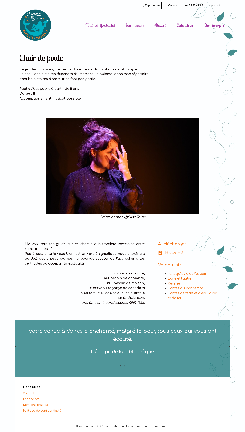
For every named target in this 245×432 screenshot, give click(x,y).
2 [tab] (124, 366)
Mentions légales (35, 405)
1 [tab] (120, 366)
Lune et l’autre (179, 278)
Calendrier (185, 25)
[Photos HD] (170, 252)
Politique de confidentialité (42, 410)
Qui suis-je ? (214, 25)
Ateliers (160, 25)
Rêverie (174, 283)
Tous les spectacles (100, 25)
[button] (15, 346)
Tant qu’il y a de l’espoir (187, 274)
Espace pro (151, 5)
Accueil (215, 5)
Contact (173, 5)
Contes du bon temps (186, 288)
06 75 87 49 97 (194, 5)
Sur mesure (135, 25)
